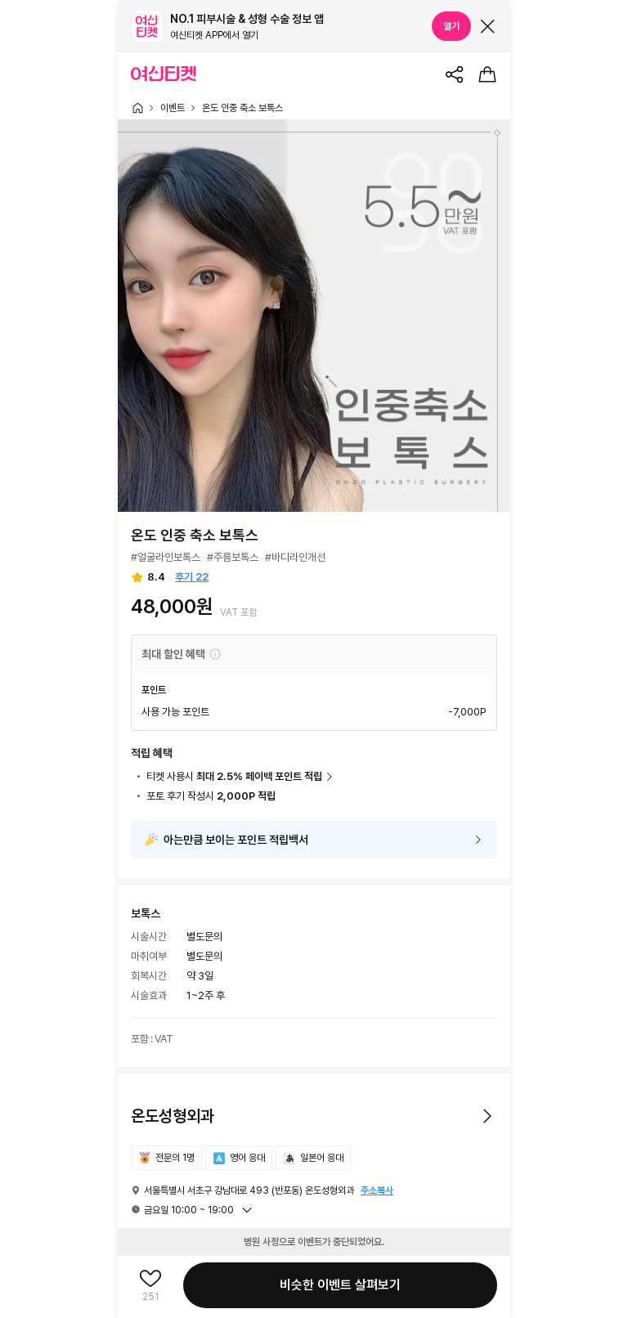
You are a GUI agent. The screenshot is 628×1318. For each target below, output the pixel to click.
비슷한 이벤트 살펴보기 (340, 1285)
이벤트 (172, 108)
